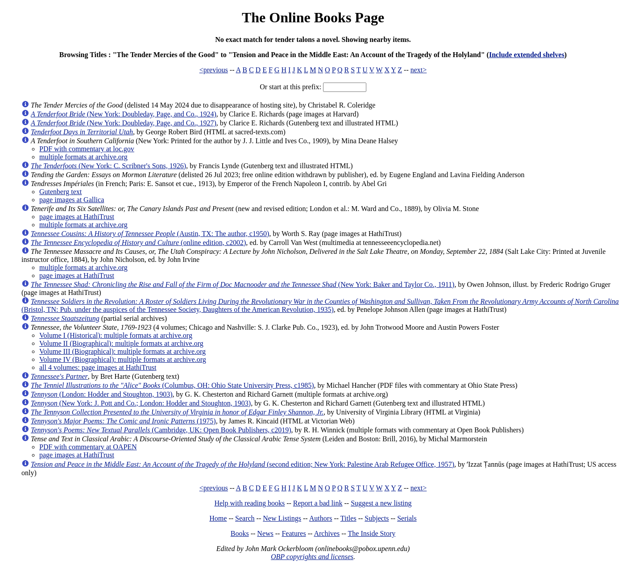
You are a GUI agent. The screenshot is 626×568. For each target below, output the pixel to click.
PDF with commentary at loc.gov (86, 149)
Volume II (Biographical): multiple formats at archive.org (121, 343)
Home (218, 518)
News (265, 533)
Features (294, 533)
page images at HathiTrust (76, 216)
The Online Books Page (313, 17)
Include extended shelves (526, 54)
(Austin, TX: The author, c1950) (150, 233)
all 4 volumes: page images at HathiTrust (97, 367)
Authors (320, 518)
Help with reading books (249, 503)
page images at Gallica (71, 199)
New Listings (282, 518)
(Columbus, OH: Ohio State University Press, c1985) (172, 385)
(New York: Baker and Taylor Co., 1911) (242, 284)
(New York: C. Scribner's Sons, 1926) (108, 166)
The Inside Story (372, 533)
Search (245, 518)
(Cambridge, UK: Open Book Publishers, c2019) (161, 430)
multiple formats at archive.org (83, 157)
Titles (348, 518)
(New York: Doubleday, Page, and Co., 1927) (123, 123)
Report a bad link (318, 503)
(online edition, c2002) (138, 242)
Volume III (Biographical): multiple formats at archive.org (122, 351)
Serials (407, 518)
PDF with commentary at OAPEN (88, 447)
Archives (327, 533)
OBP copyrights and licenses (312, 556)
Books (240, 533)
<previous (213, 70)
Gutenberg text (60, 191)
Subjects (377, 518)
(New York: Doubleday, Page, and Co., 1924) (123, 114)
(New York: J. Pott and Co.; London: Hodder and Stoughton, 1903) (141, 403)
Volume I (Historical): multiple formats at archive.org (115, 335)
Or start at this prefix (289, 87)
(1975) (123, 421)
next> (418, 70)
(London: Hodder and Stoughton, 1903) (102, 394)
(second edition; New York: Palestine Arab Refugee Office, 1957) (242, 464)
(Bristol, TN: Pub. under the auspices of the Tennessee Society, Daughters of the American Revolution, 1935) (320, 305)
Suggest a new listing (381, 503)
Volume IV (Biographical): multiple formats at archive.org (122, 359)
